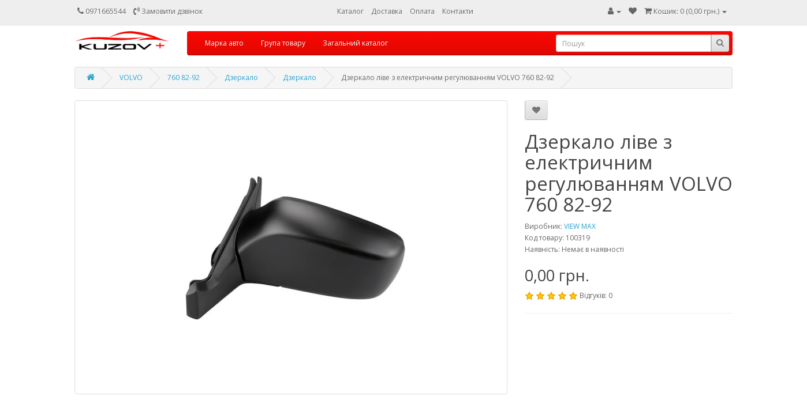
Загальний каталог (355, 43)
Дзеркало (241, 77)
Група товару (283, 43)
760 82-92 (183, 77)
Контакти (457, 11)
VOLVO (131, 77)
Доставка (386, 11)
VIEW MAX (580, 226)
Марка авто (224, 43)
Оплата (422, 11)
